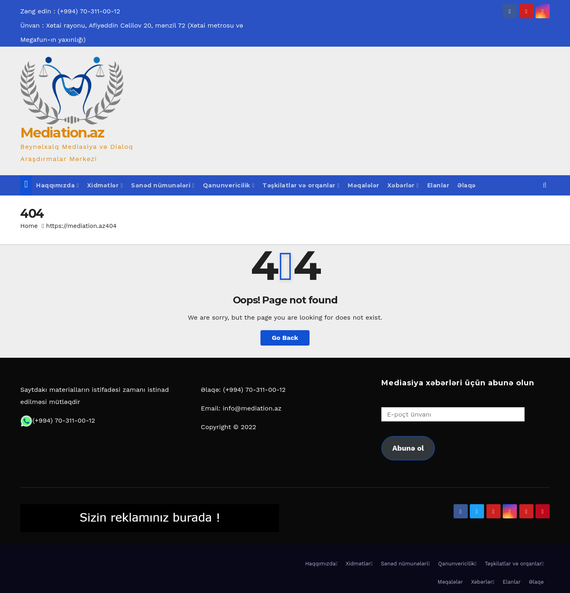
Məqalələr (363, 185)
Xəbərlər (403, 185)
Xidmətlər (105, 185)
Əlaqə (466, 185)
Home (29, 226)
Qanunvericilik (229, 185)
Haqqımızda (57, 185)
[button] (544, 185)
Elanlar (438, 185)
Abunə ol (408, 448)
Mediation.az (62, 132)
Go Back (285, 338)
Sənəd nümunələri (163, 185)
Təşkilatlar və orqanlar (301, 185)
